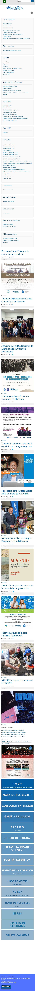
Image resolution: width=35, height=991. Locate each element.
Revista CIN (5, 242)
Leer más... (3, 295)
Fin (11, 743)
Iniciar (3, 741)
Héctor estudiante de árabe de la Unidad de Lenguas (13, 734)
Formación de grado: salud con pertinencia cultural (12, 730)
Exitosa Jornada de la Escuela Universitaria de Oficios (13, 736)
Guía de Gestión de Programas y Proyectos (12, 68)
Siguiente (7, 743)
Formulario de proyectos (8, 72)
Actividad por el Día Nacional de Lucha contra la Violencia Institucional (17, 349)
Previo (8, 741)
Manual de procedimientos (8, 70)
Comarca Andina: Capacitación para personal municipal (13, 732)
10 (2, 743)
